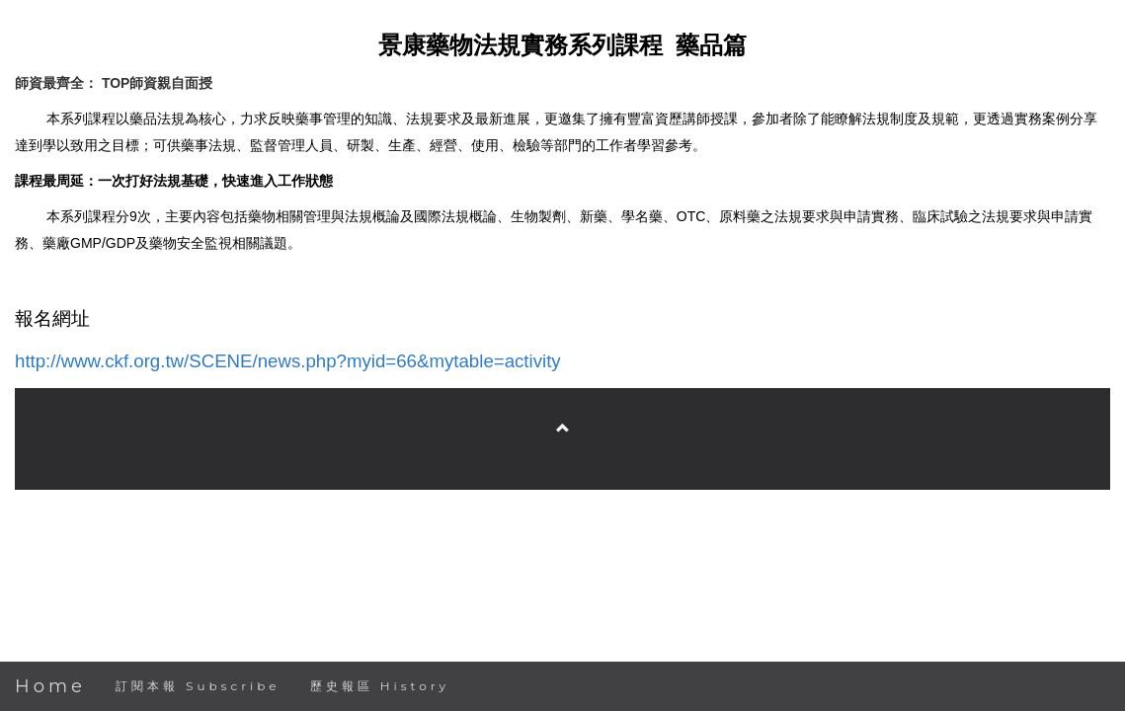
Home (50, 686)
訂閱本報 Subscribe (198, 685)
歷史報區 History (379, 685)
